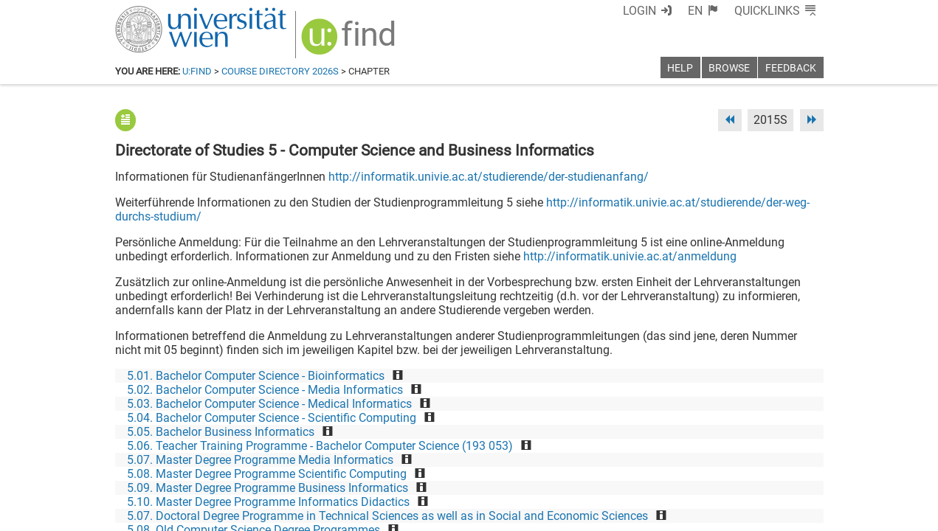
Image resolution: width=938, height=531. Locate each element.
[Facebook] (658, 469)
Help (680, 68)
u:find (197, 71)
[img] (350, 42)
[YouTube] (752, 469)
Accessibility (614, 514)
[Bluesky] (705, 469)
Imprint (554, 514)
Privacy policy (691, 514)
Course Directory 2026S (280, 71)
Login (639, 11)
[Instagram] (799, 469)
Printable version (780, 514)
